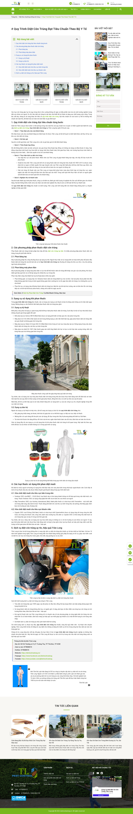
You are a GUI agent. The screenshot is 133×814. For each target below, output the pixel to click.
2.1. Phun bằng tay (22, 49)
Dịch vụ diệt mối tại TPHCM (75, 782)
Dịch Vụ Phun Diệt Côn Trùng (33, 293)
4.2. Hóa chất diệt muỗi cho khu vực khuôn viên (31, 70)
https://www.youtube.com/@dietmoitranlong (37, 659)
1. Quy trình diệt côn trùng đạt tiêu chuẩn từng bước (31, 43)
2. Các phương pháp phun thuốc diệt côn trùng (29, 46)
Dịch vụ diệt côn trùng (22, 101)
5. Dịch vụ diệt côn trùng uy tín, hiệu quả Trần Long (30, 73)
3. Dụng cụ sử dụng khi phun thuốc (26, 55)
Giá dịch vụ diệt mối (72, 774)
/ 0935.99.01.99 (35, 793)
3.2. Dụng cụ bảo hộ (22, 61)
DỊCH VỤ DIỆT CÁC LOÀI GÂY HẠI (55, 9)
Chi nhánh (97, 9)
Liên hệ (107, 9)
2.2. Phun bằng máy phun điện (25, 52)
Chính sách (85, 9)
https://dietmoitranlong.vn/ (30, 653)
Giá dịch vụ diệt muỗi (41, 101)
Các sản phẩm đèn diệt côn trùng (52, 779)
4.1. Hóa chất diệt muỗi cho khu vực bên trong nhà (32, 67)
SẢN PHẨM (36, 9)
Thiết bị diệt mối (49, 774)
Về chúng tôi (24, 9)
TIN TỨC (73, 9)
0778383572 (23, 789)
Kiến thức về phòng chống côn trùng (29, 17)
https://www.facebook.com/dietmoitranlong (36, 656)
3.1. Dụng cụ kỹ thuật (22, 58)
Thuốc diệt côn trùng (50, 784)
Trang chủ (14, 17)
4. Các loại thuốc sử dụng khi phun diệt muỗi (29, 64)
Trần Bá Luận (83, 683)
